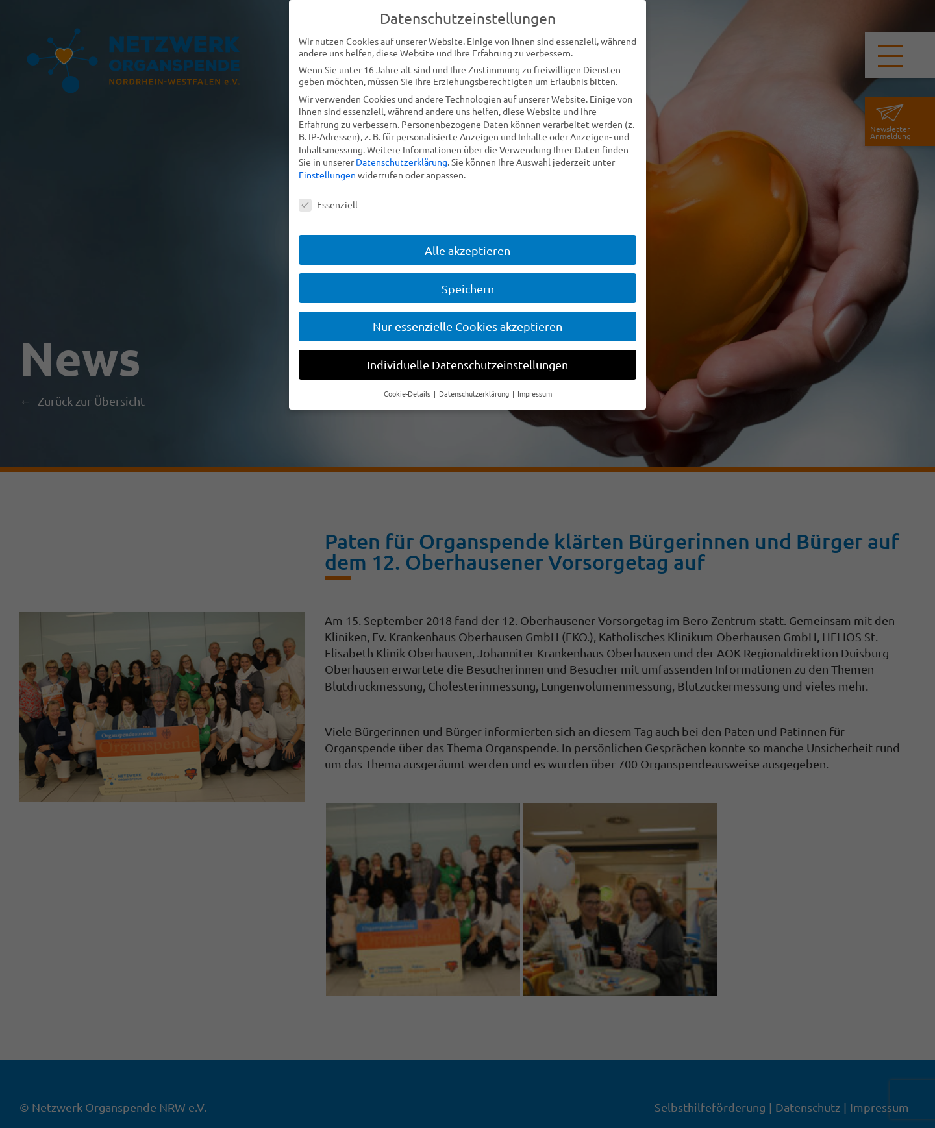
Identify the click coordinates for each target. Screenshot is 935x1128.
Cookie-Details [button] (408, 393)
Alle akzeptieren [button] (467, 250)
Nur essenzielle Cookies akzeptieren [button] (467, 326)
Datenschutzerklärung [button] (475, 393)
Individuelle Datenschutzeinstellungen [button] (467, 364)
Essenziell (328, 204)
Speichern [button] (468, 288)
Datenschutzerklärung (401, 161)
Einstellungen (327, 174)
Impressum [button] (534, 393)
